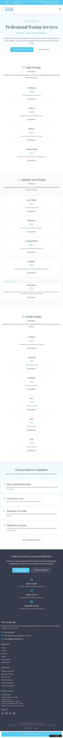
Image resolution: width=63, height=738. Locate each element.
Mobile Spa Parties (7, 686)
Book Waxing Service (22, 49)
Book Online (21, 570)
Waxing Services (6, 680)
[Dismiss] (61, 736)
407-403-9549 (9, 632)
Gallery (3, 656)
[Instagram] (6, 713)
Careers (36, 728)
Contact (4, 651)
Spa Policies (28, 728)
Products (4, 653)
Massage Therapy (7, 674)
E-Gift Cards (5, 662)
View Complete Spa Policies (31, 540)
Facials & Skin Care (7, 671)
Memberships (5, 659)
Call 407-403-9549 (40, 570)
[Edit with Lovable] (54, 736)
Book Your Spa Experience (31, 734)
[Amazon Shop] (14, 713)
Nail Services (5, 677)
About (3, 648)
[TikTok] (10, 713)
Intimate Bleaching (7, 683)
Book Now (31, 99)
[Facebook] (2, 713)
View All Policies (43, 49)
